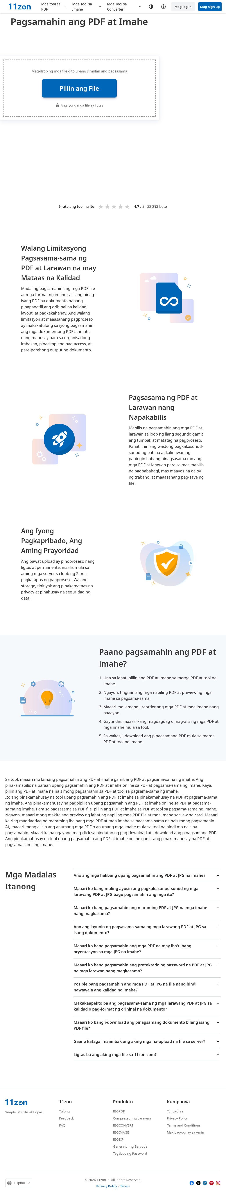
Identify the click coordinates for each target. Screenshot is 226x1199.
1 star (101, 206)
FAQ (62, 1125)
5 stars (127, 206)
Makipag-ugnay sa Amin (185, 1132)
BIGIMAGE (121, 1132)
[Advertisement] (122, 155)
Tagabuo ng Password (130, 1153)
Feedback (66, 1118)
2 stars (107, 206)
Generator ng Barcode (130, 1146)
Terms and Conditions (184, 1125)
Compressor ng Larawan (132, 1118)
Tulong (64, 1111)
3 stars (114, 206)
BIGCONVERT (123, 1125)
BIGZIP (118, 1139)
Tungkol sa (175, 1111)
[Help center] (163, 6)
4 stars (121, 206)
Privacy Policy (177, 1118)
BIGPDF (119, 1111)
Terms (125, 1186)
